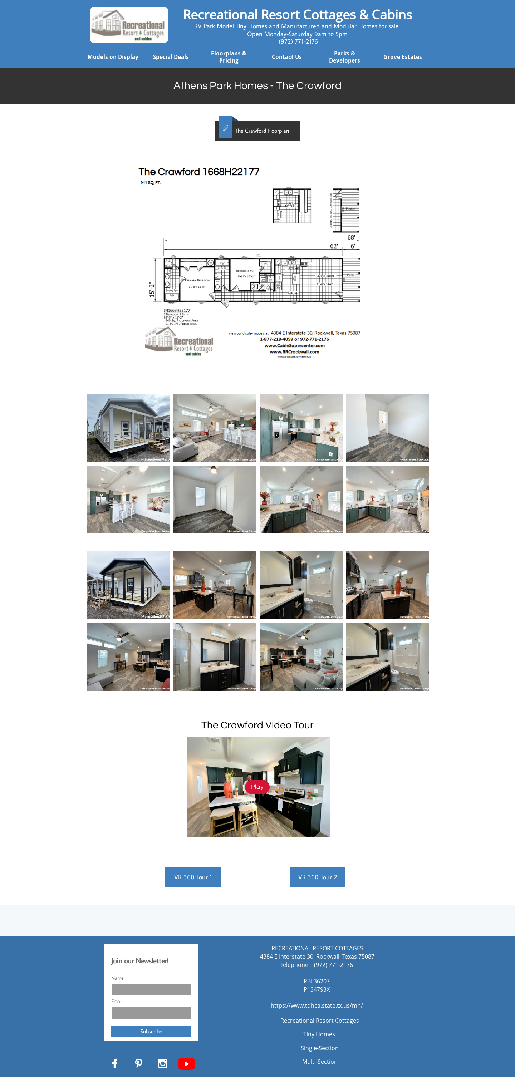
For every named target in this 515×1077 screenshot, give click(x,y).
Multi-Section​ (320, 1062)
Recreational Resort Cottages (319, 1020)
